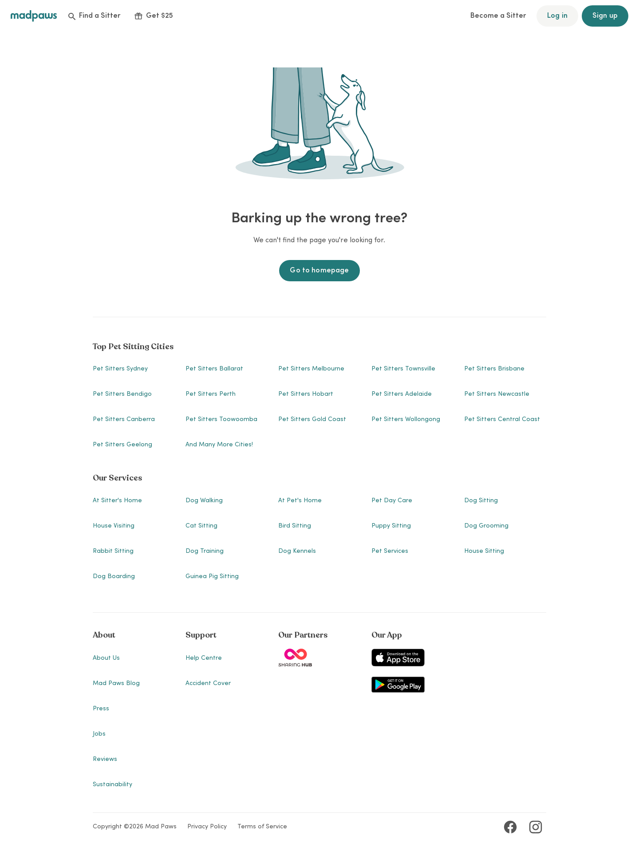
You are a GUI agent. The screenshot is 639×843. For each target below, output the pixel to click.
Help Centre (203, 658)
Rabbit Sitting (113, 551)
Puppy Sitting (391, 526)
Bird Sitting (294, 526)
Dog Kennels (297, 551)
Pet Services (389, 551)
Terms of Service (262, 827)
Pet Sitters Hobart (305, 394)
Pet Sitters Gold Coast (312, 420)
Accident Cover (208, 684)
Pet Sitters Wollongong (405, 420)
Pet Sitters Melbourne (311, 369)
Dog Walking (204, 501)
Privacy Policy (207, 827)
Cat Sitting (201, 526)
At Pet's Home (300, 501)
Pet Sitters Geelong (122, 445)
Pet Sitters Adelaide (401, 394)
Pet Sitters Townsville (403, 369)
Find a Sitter (93, 16)
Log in (557, 16)
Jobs (99, 734)
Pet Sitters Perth (210, 394)
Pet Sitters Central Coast (502, 420)
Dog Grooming (486, 526)
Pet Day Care (391, 501)
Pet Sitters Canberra (124, 420)
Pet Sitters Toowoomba (221, 420)
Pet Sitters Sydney (120, 369)
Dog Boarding (114, 577)
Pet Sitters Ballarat (214, 369)
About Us (106, 658)
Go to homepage (319, 270)
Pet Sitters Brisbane (494, 369)
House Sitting (484, 551)
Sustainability (112, 785)
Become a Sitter (498, 16)
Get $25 (153, 16)
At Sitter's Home (117, 501)
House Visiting (113, 526)
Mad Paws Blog (116, 684)
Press (101, 709)
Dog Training (204, 551)
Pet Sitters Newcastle (496, 394)
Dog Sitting (481, 501)
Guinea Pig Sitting (212, 577)
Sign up (605, 16)
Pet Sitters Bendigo (122, 394)
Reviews (105, 759)
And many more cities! (219, 445)
